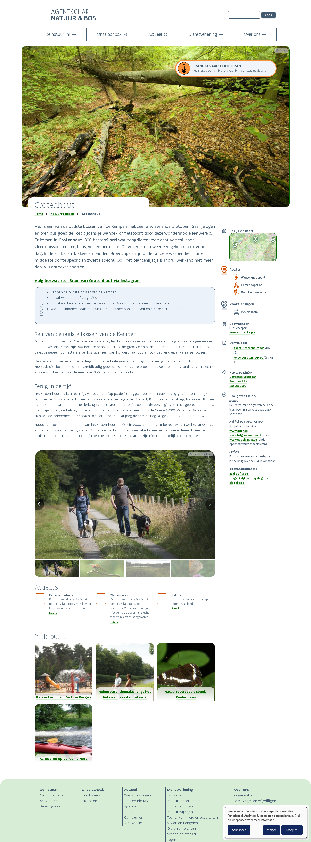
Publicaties (243, 806)
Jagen (171, 839)
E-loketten (175, 795)
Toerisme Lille (238, 381)
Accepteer (292, 830)
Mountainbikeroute (253, 292)
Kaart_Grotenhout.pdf (249, 348)
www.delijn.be (238, 431)
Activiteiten (49, 800)
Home (39, 214)
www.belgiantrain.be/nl (245, 435)
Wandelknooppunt (253, 277)
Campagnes (133, 817)
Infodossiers (91, 795)
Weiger (271, 830)
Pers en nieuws (136, 800)
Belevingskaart (51, 806)
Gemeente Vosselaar (242, 377)
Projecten (89, 800)
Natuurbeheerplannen (184, 800)
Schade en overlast (181, 834)
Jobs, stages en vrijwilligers (255, 800)
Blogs (128, 812)
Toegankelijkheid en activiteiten (192, 817)
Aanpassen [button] (239, 830)
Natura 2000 (237, 386)
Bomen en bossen (181, 806)
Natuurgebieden (62, 214)
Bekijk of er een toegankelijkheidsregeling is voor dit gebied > (251, 478)
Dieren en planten (181, 828)
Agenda (130, 806)
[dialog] (266, 822)
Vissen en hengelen (182, 823)
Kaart (53, 612)
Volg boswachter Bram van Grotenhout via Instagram (88, 280)
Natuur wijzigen (180, 812)
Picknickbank (250, 312)
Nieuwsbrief (133, 823)
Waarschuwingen (137, 795)
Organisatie (243, 795)
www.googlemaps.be (243, 439)
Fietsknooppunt (251, 285)
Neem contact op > (242, 332)
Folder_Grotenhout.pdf (249, 357)
